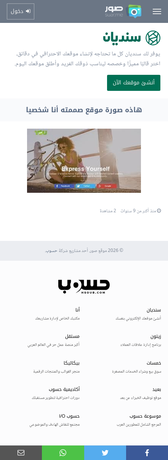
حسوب (52, 251)
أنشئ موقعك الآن (134, 82)
